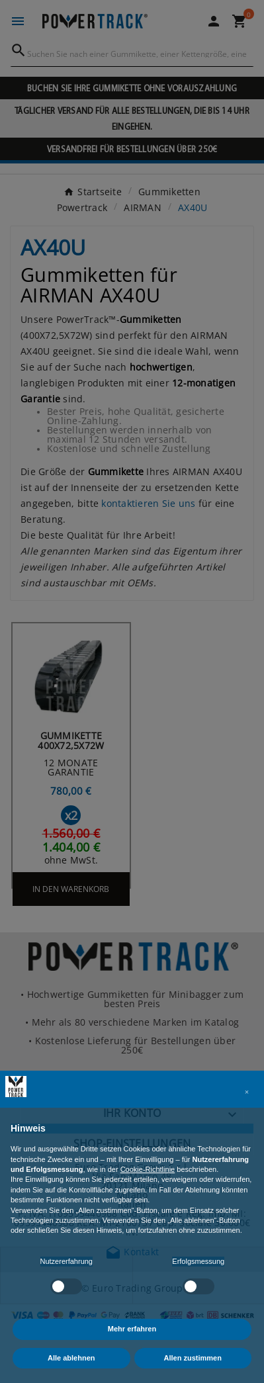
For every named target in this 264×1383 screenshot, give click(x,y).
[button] (246, 1091)
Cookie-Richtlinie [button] (147, 1169)
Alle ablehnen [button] (71, 1358)
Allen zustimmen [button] (193, 1358)
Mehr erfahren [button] (132, 1329)
